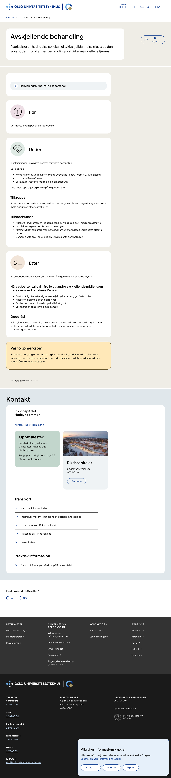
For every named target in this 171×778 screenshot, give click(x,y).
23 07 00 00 (12, 739)
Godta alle (90, 767)
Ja (11, 600)
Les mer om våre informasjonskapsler (101, 758)
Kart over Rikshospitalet (34, 510)
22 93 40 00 (12, 727)
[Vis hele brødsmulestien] (20, 17)
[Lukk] (163, 744)
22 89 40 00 (12, 716)
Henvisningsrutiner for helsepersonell (43, 85)
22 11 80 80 (12, 751)
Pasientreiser (28, 544)
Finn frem (77, 483)
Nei (25, 600)
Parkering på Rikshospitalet (36, 536)
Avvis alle (112, 767)
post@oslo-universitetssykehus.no (23, 762)
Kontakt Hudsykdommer (28, 427)
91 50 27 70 (12, 704)
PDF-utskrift (155, 32)
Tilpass (130, 767)
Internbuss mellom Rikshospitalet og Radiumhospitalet (51, 519)
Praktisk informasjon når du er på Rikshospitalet (46, 567)
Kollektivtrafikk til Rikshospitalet (38, 527)
